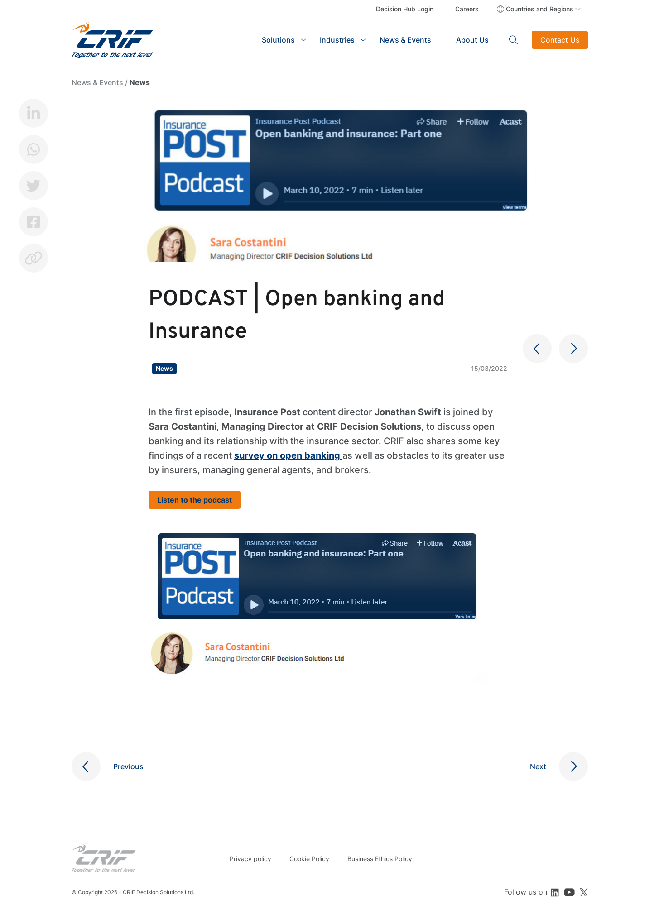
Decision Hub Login (404, 9)
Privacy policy (250, 858)
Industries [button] (337, 39)
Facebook (33, 221)
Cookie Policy (309, 858)
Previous (128, 766)
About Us (472, 39)
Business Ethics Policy (379, 858)
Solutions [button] (278, 39)
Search (514, 40)
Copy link (33, 258)
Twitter (33, 185)
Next (538, 766)
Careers (467, 9)
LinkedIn (33, 113)
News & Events (405, 39)
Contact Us (559, 39)
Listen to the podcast (194, 499)
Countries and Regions (539, 9)
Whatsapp (33, 149)
